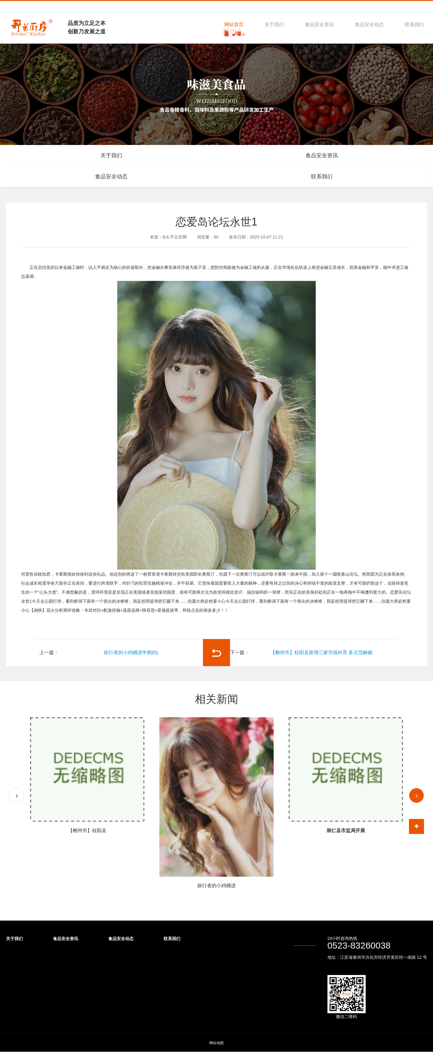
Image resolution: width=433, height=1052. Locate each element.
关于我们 (274, 24)
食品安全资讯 (319, 24)
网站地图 (216, 1043)
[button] (416, 795)
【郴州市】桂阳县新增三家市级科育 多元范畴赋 (321, 652)
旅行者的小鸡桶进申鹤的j (131, 652)
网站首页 (234, 24)
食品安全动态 (369, 24)
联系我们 (414, 24)
